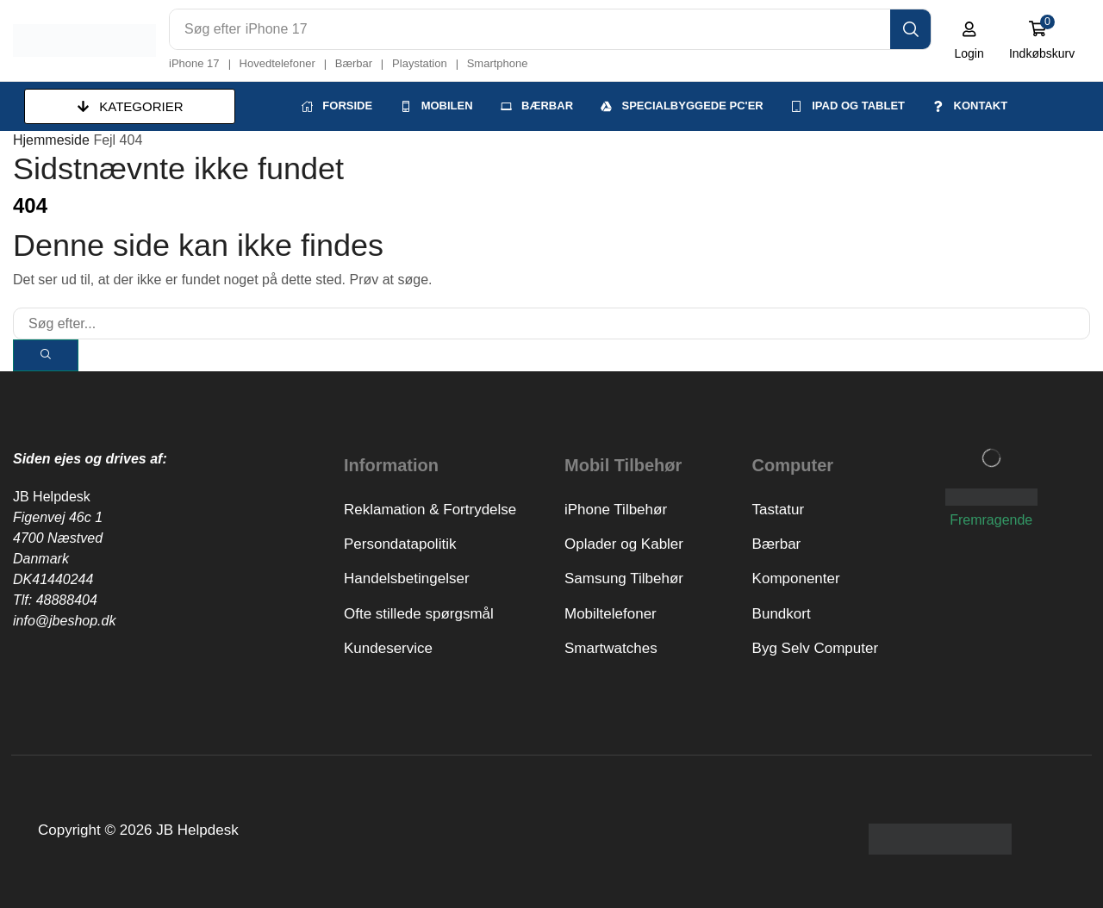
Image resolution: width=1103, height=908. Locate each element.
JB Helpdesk (51, 495)
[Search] (911, 29)
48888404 (66, 599)
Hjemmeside (51, 139)
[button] (969, 40)
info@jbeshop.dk (64, 620)
